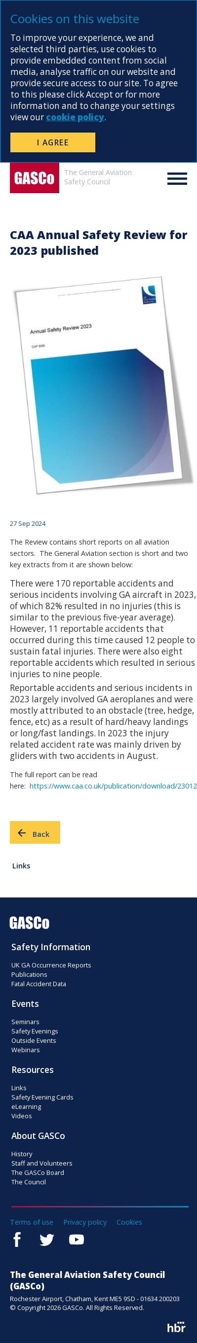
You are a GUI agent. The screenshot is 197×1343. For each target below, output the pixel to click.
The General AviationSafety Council (98, 177)
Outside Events (33, 1040)
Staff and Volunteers (42, 1163)
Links (21, 865)
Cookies (129, 1222)
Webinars (25, 1049)
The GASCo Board (37, 1172)
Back (32, 833)
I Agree (53, 142)
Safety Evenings (34, 1031)
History (21, 1153)
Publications (29, 974)
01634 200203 (160, 1298)
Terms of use (31, 1222)
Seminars (25, 1021)
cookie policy (75, 117)
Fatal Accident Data (38, 983)
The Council (28, 1181)
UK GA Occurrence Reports (51, 965)
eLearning (26, 1106)
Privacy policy (85, 1222)
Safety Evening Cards (42, 1097)
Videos (21, 1115)
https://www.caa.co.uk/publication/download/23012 (113, 786)
